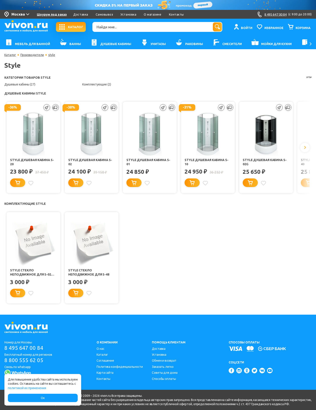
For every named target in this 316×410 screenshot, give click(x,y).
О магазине (152, 14)
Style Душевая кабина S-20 (32, 162)
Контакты (176, 14)
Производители (32, 55)
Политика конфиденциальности (120, 366)
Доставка (80, 14)
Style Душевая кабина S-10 (206, 162)
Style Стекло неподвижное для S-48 (88, 272)
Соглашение (105, 361)
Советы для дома (165, 372)
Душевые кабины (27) (19, 84)
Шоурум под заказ (52, 14)
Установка (128, 14)
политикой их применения (27, 388)
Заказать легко (163, 366)
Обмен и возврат (164, 361)
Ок (43, 398)
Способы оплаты (164, 379)
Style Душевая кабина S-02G (265, 162)
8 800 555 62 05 (23, 360)
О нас (100, 348)
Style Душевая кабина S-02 (90, 162)
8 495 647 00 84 (23, 348)
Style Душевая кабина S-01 (148, 162)
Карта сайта (105, 372)
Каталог (10, 55)
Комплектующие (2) (96, 84)
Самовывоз (104, 14)
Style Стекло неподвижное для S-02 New (30, 273)
